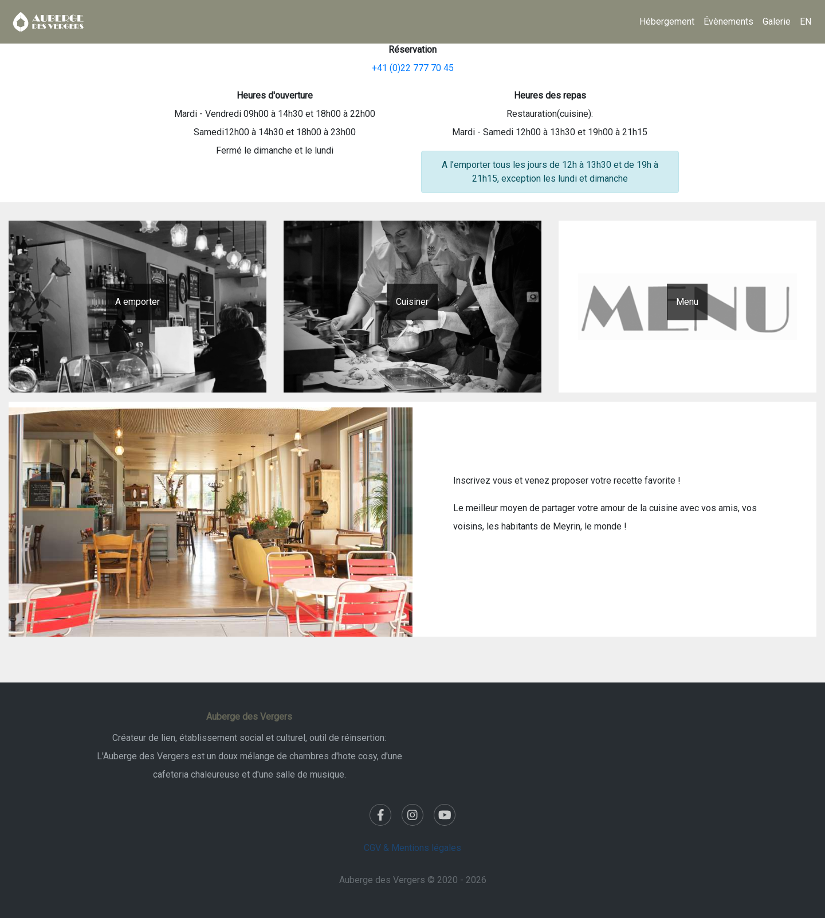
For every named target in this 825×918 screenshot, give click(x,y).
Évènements (728, 21)
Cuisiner (412, 301)
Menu (687, 301)
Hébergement (666, 21)
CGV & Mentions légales (412, 847)
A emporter (137, 301)
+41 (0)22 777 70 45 (413, 67)
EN (805, 21)
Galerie (777, 21)
